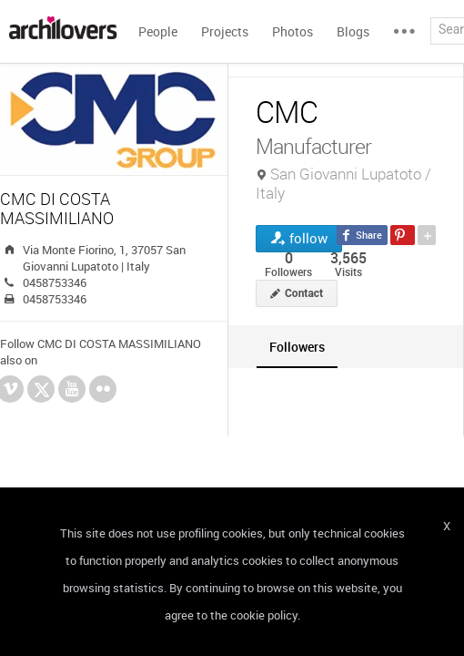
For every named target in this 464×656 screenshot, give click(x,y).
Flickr (102, 389)
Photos (292, 31)
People (157, 31)
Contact (304, 293)
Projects (224, 31)
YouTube (72, 389)
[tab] (297, 346)
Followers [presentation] (297, 346)
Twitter (42, 391)
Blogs (353, 31)
